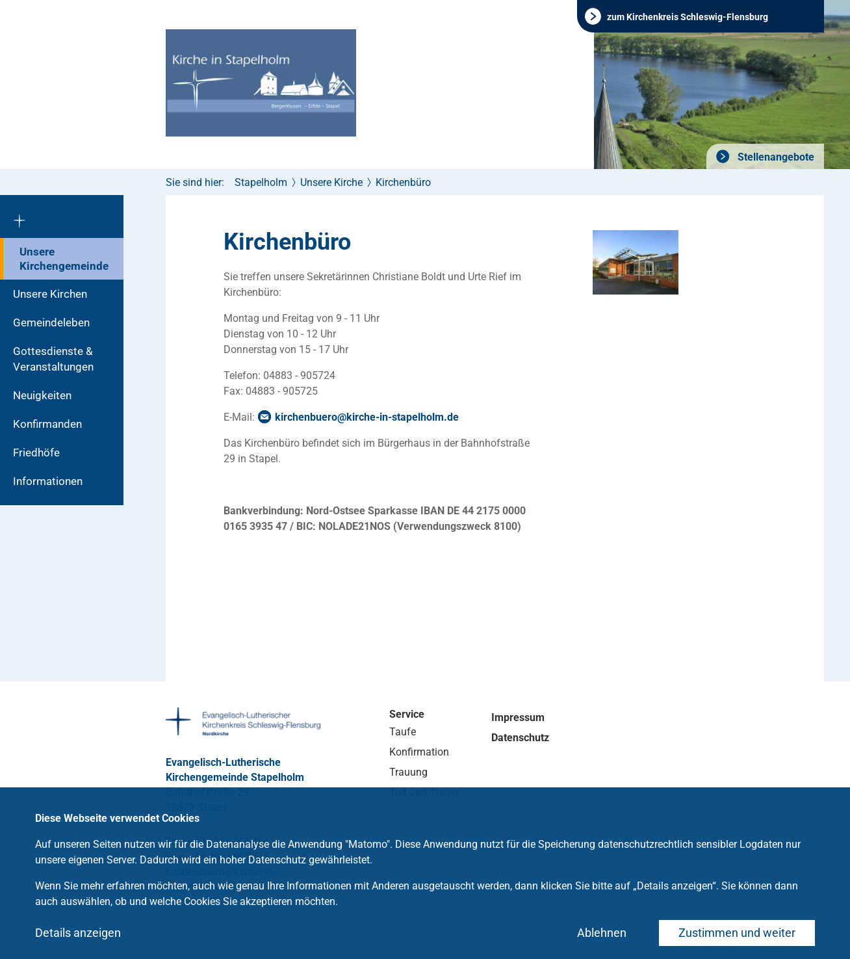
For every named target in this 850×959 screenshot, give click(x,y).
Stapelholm (261, 182)
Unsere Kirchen (50, 293)
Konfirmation (419, 752)
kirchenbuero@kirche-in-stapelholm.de (367, 417)
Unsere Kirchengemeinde (64, 258)
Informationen (48, 481)
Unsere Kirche (331, 182)
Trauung (408, 772)
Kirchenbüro (403, 182)
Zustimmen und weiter (736, 932)
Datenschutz (520, 737)
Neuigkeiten (42, 395)
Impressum (518, 717)
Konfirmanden (47, 423)
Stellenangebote (774, 157)
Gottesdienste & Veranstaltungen (53, 359)
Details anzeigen (78, 932)
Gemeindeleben (51, 322)
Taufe (402, 732)
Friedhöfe (36, 452)
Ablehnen (601, 932)
